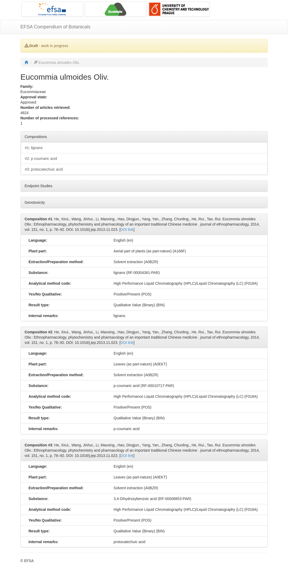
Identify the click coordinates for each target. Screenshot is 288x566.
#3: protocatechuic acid (44, 169)
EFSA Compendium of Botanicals (55, 26)
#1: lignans (34, 148)
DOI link (127, 229)
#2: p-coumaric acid (41, 158)
